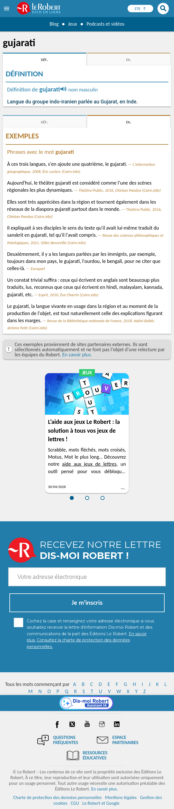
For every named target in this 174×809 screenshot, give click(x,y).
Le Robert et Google (101, 803)
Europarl (38, 268)
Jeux (72, 24)
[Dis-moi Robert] (87, 703)
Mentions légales (121, 797)
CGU (75, 803)
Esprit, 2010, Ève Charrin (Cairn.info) (68, 294)
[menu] (7, 8)
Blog (53, 24)
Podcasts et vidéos (105, 24)
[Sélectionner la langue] (140, 8)
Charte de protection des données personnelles (57, 797)
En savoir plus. (77, 355)
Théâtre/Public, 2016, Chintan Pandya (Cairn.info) (120, 190)
